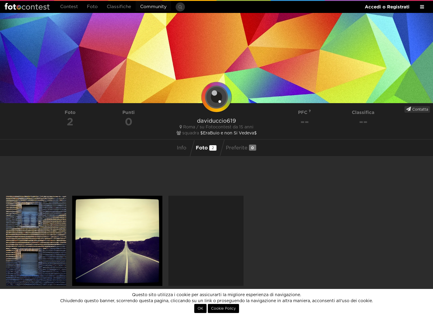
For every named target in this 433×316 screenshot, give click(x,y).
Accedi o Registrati (387, 6)
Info (181, 148)
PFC (304, 112)
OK (200, 308)
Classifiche (119, 7)
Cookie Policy (223, 308)
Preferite (241, 148)
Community (153, 7)
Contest (69, 7)
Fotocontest (27, 6)
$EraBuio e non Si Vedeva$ (228, 133)
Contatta (417, 109)
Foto (92, 7)
